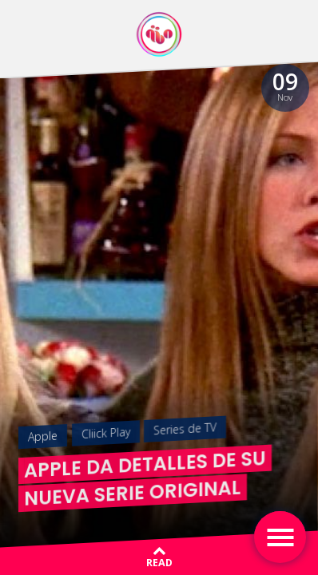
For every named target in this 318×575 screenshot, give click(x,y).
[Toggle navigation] (280, 537)
